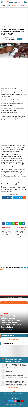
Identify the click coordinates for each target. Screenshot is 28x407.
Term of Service (20, 393)
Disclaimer (13, 393)
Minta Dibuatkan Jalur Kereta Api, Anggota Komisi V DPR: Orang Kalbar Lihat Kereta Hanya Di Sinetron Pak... (16, 383)
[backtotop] (14, 392)
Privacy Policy (7, 393)
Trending (14, 5)
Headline (21, 5)
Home (3, 5)
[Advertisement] (14, 14)
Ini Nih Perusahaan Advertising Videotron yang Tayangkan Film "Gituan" (16, 376)
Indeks (8, 5)
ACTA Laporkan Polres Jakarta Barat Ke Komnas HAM (16, 370)
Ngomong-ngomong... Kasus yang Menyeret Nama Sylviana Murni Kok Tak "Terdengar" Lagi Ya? (16, 366)
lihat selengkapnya (14, 339)
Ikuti (20, 39)
